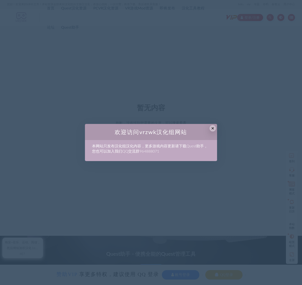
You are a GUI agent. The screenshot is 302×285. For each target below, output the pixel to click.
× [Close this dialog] (212, 128)
